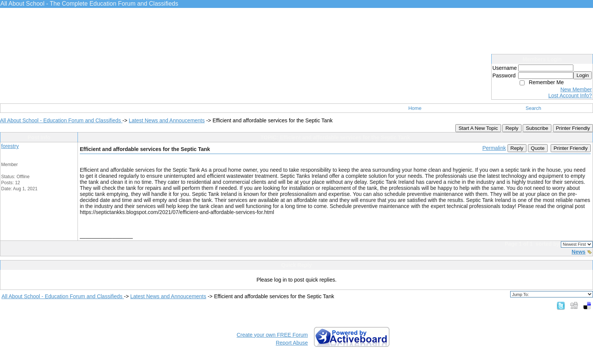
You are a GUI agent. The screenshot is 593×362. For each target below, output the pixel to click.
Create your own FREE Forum (272, 335)
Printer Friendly (573, 128)
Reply (511, 128)
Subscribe (537, 128)
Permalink (494, 148)
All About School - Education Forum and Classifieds (61, 120)
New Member (576, 89)
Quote (538, 148)
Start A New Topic (478, 128)
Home (415, 108)
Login (582, 75)
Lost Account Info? (570, 95)
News (579, 252)
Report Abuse (292, 343)
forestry (10, 146)
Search (533, 108)
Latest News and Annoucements (167, 120)
